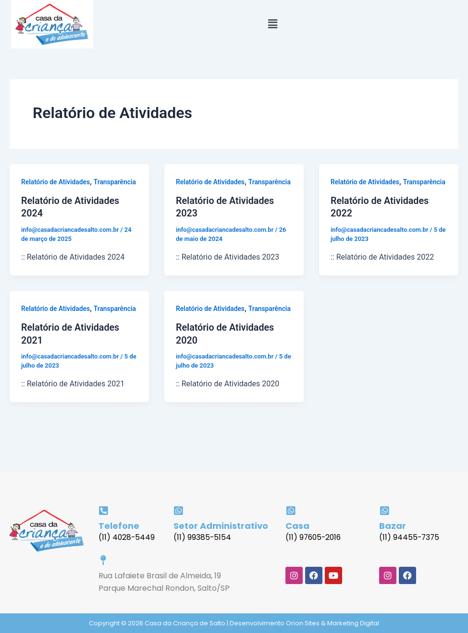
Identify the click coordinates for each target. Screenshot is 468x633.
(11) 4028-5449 (127, 537)
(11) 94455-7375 (410, 537)
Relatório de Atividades (56, 182)
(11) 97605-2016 (314, 537)
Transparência (42, 194)
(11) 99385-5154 (202, 537)
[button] (272, 24)
